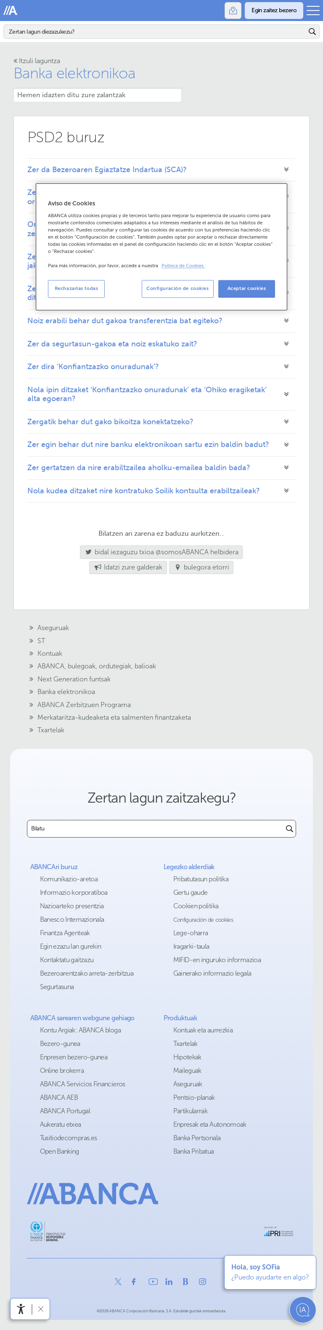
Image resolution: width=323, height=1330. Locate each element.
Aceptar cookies (247, 289)
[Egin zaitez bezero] (274, 10)
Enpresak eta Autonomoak (209, 1124)
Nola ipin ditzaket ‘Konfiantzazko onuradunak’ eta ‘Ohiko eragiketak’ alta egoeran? (147, 394)
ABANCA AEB (59, 1097)
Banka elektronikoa (74, 73)
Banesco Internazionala (72, 919)
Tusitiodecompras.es (68, 1138)
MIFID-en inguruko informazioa (217, 960)
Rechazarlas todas (76, 289)
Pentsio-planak (194, 1097)
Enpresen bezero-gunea (74, 1057)
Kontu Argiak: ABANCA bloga (80, 1030)
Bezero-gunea (60, 1044)
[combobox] (155, 828)
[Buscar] (289, 828)
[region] (161, 247)
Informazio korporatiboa (74, 892)
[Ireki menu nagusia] (313, 10)
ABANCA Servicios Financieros (82, 1084)
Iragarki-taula (191, 946)
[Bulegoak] (233, 10)
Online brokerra (62, 1071)
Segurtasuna (57, 987)
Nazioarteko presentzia (72, 906)
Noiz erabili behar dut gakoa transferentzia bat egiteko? (124, 321)
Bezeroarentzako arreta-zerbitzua (87, 973)
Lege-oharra (190, 933)
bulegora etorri (201, 567)
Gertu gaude (190, 892)
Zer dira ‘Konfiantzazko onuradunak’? (94, 366)
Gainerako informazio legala (212, 973)
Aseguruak (187, 1084)
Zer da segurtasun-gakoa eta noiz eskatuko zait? (112, 344)
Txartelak (185, 1044)
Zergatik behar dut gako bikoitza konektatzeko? (110, 422)
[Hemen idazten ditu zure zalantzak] (97, 95)
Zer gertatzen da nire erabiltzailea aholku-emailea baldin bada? (138, 467)
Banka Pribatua (193, 1151)
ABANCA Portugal (65, 1111)
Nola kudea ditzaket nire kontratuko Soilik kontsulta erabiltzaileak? (143, 491)
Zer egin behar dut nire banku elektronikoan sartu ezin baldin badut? (148, 444)
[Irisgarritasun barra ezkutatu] (40, 1308)
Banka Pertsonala (197, 1138)
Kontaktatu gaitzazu (67, 960)
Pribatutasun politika (201, 879)
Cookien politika (196, 906)
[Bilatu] (155, 31)
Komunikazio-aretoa (69, 879)
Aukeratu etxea (60, 1124)
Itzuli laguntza (36, 61)
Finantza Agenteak (65, 933)
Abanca (10, 10)
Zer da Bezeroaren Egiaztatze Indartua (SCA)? (107, 169)
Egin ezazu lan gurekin (70, 946)
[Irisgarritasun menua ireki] (21, 1309)
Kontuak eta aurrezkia (203, 1030)
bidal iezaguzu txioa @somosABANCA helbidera (159, 552)
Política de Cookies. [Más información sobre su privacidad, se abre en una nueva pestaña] (183, 266)
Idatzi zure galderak (127, 567)
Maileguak (187, 1071)
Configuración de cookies (203, 919)
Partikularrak (190, 1111)
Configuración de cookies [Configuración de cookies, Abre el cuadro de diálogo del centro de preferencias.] (177, 289)
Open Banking (59, 1151)
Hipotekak (187, 1057)
